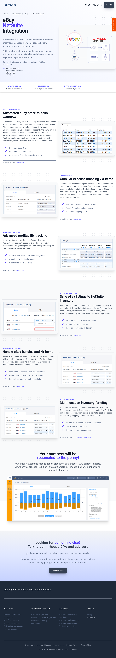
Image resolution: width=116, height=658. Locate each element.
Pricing (89, 615)
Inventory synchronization (69, 620)
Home (6, 14)
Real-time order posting (68, 623)
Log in (109, 5)
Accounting (14, 87)
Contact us (91, 618)
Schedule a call (58, 571)
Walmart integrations (12, 623)
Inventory (43, 87)
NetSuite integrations (39, 615)
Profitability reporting (67, 626)
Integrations (16, 14)
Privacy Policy (72, 645)
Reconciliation (72, 87)
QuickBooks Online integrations (43, 618)
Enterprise (20, 162)
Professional (78, 437)
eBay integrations (30, 62)
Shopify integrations (11, 620)
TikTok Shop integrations (13, 626)
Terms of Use (86, 645)
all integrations (15, 62)
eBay (26, 14)
